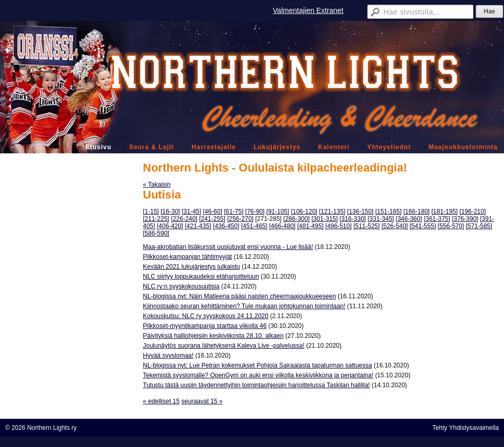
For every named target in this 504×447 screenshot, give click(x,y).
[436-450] (226, 226)
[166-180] (416, 211)
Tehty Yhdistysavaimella (465, 427)
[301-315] (324, 218)
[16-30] (170, 211)
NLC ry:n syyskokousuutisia (181, 286)
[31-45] (191, 211)
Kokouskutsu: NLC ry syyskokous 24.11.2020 (205, 316)
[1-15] (151, 211)
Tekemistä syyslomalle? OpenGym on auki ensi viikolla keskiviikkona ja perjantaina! (258, 375)
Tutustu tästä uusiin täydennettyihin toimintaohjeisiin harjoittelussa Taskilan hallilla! (256, 385)
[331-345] (381, 218)
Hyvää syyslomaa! (168, 355)
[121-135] (332, 211)
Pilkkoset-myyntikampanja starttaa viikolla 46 (205, 326)
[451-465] (254, 226)
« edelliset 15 (161, 401)
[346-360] (409, 218)
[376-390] (465, 218)
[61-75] (233, 211)
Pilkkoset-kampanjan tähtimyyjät (187, 256)
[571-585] (479, 226)
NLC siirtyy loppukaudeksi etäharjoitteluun (201, 276)
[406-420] (170, 226)
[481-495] (310, 226)
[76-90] (254, 211)
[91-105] (278, 211)
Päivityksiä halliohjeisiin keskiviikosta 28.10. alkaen (213, 335)
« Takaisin (156, 184)
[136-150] (360, 211)
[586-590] (156, 233)
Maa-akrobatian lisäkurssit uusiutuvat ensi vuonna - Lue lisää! (228, 247)
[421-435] (198, 226)
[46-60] (212, 211)
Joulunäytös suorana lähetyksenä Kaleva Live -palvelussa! (223, 345)
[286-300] (296, 218)
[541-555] (422, 226)
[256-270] (240, 218)
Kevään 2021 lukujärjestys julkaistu (191, 266)
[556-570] (450, 226)
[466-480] (282, 226)
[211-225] (156, 218)
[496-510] (338, 226)
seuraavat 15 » (201, 401)
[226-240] (184, 218)
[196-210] (472, 211)
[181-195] (444, 211)
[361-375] (437, 218)
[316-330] (352, 218)
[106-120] (304, 211)
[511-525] (366, 226)
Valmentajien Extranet (308, 10)
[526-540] (394, 226)
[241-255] (212, 218)
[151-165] (388, 211)
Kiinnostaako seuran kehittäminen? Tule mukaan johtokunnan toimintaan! (244, 306)
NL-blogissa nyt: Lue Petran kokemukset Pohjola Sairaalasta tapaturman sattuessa (257, 365)
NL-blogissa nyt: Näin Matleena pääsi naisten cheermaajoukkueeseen (239, 296)
